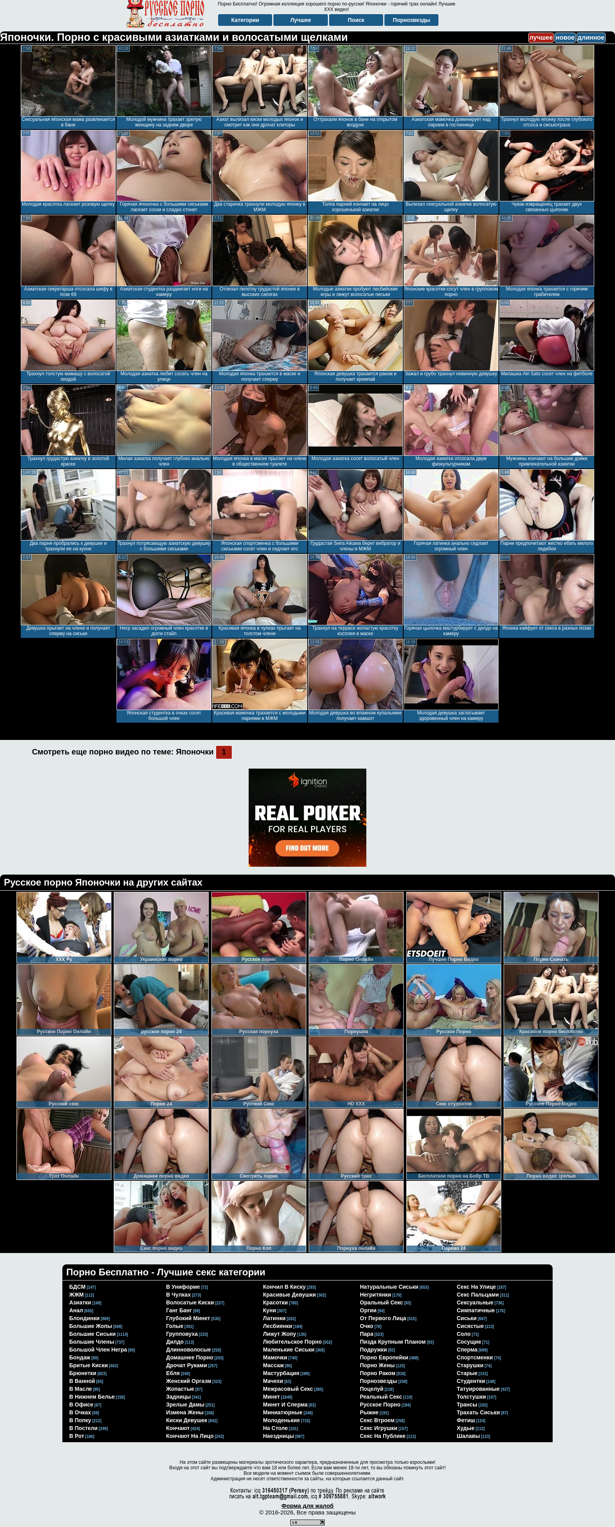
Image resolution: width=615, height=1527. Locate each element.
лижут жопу (279, 1334)
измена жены (185, 1412)
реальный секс (381, 1397)
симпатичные (476, 1310)
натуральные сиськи (389, 1287)
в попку (80, 1420)
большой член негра (98, 1349)
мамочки (275, 1357)
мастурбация (281, 1373)
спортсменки (475, 1357)
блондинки (84, 1318)
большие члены (91, 1342)
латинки (274, 1318)
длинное (591, 37)
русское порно (380, 1404)
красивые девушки (289, 1294)
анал (76, 1310)
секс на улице (476, 1287)
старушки (470, 1365)
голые (175, 1326)
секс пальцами (478, 1294)
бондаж (80, 1357)
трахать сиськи (478, 1412)
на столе (275, 1428)
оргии (368, 1310)
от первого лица (383, 1318)
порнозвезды (378, 1381)
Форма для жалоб (307, 1505)
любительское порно (292, 1342)
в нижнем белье (92, 1397)
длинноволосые (188, 1349)
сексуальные (475, 1302)
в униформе (183, 1287)
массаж (273, 1365)
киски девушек (186, 1420)
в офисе (81, 1404)
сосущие (469, 1342)
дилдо (175, 1342)
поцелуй (372, 1389)
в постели (83, 1428)
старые (467, 1373)
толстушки (471, 1397)
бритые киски (88, 1365)
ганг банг (179, 1310)
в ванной (82, 1381)
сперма (467, 1349)
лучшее (541, 37)
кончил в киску (284, 1287)
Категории (245, 20)
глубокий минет (188, 1318)
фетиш (466, 1420)
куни (269, 1310)
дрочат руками (186, 1365)
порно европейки (384, 1357)
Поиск (356, 20)
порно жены (377, 1365)
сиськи (467, 1318)
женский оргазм (188, 1381)
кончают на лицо (190, 1436)
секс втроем (377, 1420)
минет (271, 1397)
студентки (471, 1381)
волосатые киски (190, 1302)
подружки (373, 1349)
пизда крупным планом (393, 1342)
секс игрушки (379, 1428)
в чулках (178, 1294)
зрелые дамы (185, 1404)
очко (366, 1326)
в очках (80, 1412)
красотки (275, 1302)
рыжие (369, 1412)
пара (366, 1334)
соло (464, 1334)
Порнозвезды (411, 20)
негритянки (375, 1294)
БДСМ (77, 1287)
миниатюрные (283, 1412)
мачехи (273, 1381)
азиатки (80, 1302)
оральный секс (381, 1302)
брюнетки (82, 1373)
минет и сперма (285, 1404)
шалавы (468, 1436)
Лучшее (300, 20)
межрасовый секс (288, 1389)
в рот (76, 1436)
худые (466, 1428)
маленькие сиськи (289, 1349)
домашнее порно (189, 1357)
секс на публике (383, 1436)
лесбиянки (278, 1326)
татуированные (478, 1389)
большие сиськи (92, 1334)
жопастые (180, 1389)
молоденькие (281, 1420)
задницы (178, 1397)
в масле (80, 1389)
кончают (178, 1428)
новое (565, 37)
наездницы (278, 1436)
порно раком (378, 1373)
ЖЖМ (76, 1294)
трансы (467, 1404)
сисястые (470, 1326)
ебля (173, 1373)
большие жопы (90, 1326)
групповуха (182, 1334)
